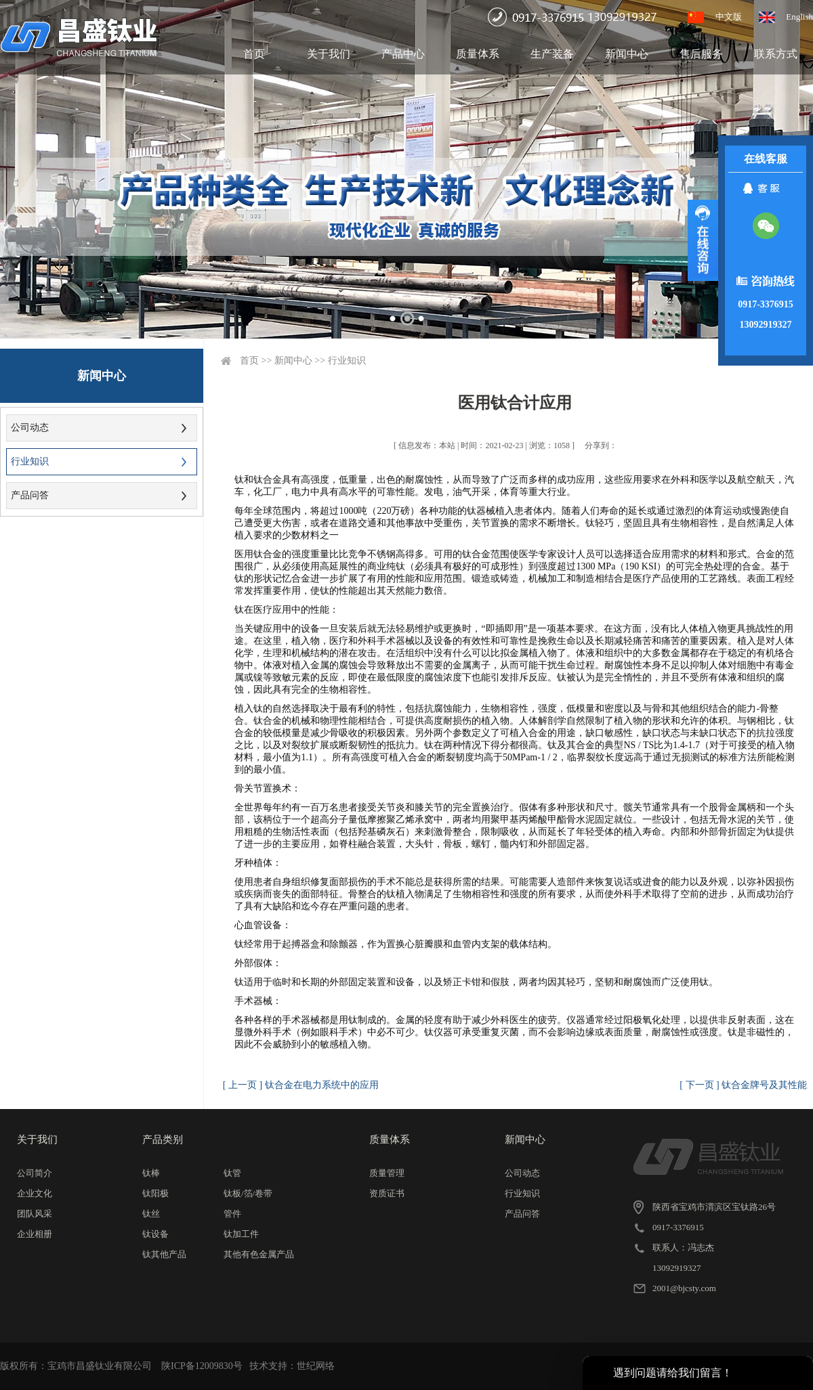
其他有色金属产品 (259, 1254)
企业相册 (34, 1234)
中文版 (728, 17)
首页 (254, 54)
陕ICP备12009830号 (202, 1366)
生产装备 (552, 54)
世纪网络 (316, 1366)
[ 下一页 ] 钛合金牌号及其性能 (743, 1085)
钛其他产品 (164, 1254)
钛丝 (151, 1214)
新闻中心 (626, 54)
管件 (232, 1214)
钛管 (232, 1173)
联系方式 (775, 54)
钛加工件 (241, 1234)
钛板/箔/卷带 (248, 1193)
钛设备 (155, 1234)
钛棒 (151, 1173)
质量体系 (477, 54)
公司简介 (34, 1173)
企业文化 (34, 1193)
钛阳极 (155, 1193)
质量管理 (386, 1173)
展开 (703, 240)
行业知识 (30, 461)
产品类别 (162, 1139)
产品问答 (30, 495)
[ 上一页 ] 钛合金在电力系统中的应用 (301, 1085)
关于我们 (328, 54)
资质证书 (386, 1193)
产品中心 (403, 54)
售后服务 (701, 54)
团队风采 (34, 1214)
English (799, 17)
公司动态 (30, 427)
